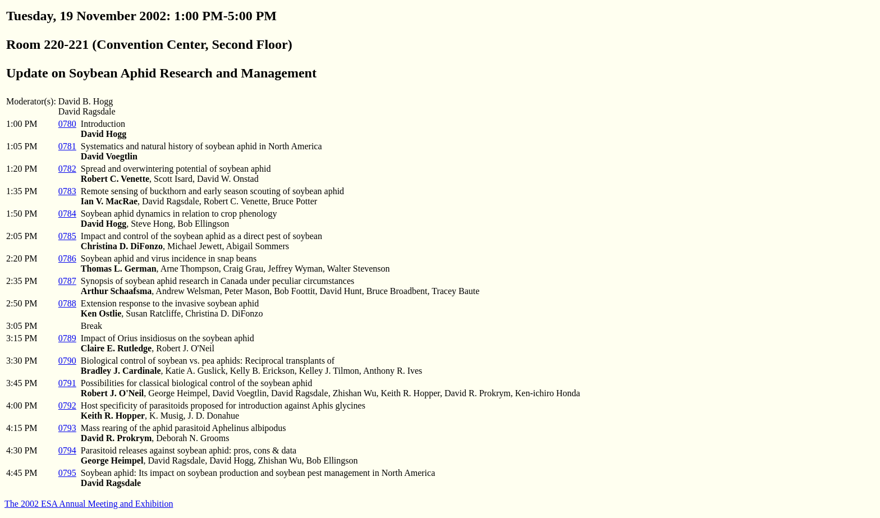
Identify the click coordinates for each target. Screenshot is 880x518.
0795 (67, 473)
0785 (67, 236)
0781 (67, 146)
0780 (67, 124)
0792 (67, 405)
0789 (67, 338)
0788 (67, 303)
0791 (67, 383)
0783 (67, 191)
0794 (67, 450)
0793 (67, 428)
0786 (67, 258)
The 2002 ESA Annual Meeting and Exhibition (88, 503)
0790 (67, 360)
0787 (67, 281)
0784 (67, 213)
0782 (67, 168)
